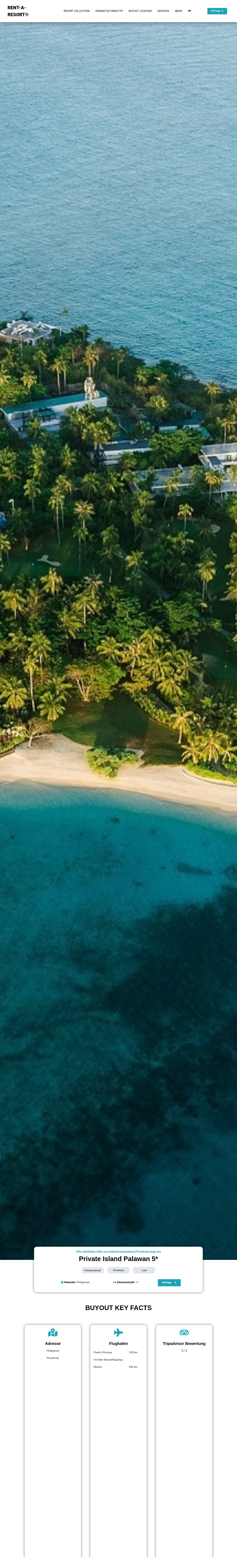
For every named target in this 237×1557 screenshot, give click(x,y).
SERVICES (163, 11)
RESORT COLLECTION (77, 11)
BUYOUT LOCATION (140, 11)
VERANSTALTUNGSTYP (109, 11)
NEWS (178, 11)
